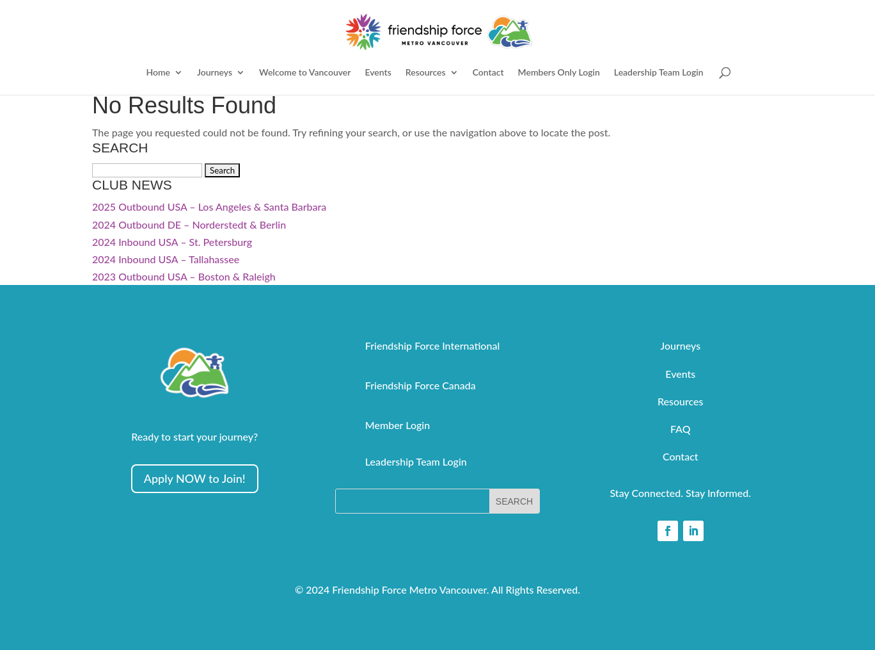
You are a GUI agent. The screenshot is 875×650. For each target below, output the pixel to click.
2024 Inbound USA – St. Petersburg (172, 242)
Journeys (214, 72)
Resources (426, 72)
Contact (488, 72)
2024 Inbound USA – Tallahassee (165, 259)
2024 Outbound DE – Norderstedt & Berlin (189, 224)
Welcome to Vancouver (305, 72)
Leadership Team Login (659, 72)
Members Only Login (559, 72)
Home (158, 72)
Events (378, 72)
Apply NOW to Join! (195, 478)
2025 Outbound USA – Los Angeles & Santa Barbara (209, 206)
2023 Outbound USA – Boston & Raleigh (184, 276)
